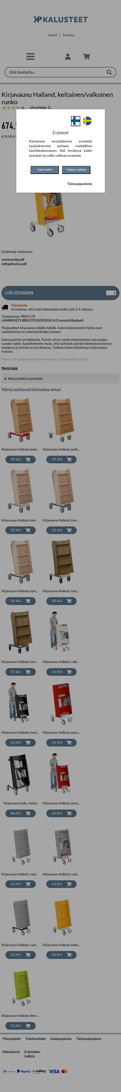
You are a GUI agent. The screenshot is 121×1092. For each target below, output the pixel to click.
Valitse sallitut (76, 170)
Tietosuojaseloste (79, 184)
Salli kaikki (44, 170)
